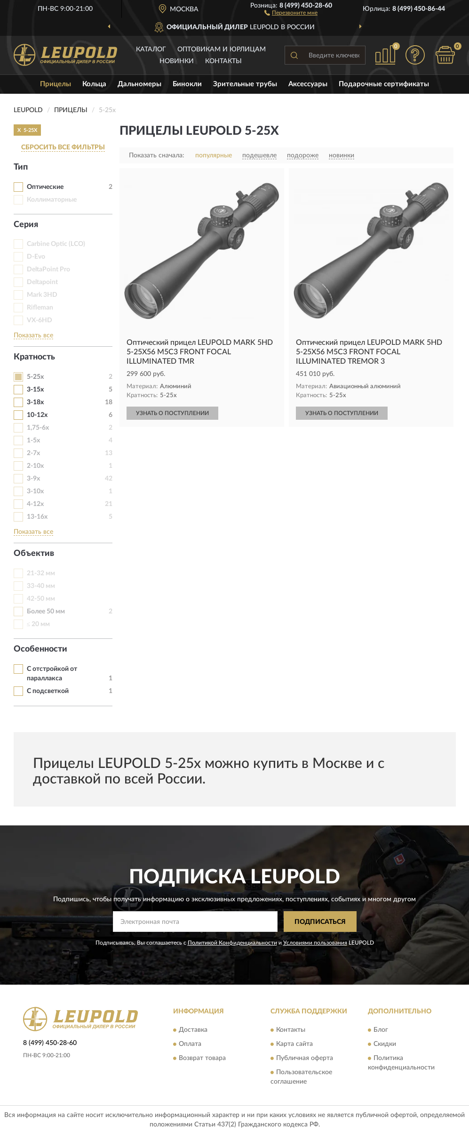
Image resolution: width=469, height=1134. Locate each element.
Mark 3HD (42, 295)
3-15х (35, 389)
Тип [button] (21, 167)
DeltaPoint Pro (48, 269)
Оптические (45, 187)
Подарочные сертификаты (384, 84)
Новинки (176, 61)
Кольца (94, 84)
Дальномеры (139, 84)
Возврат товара (202, 1058)
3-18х (35, 402)
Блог (381, 1030)
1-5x (33, 440)
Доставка (193, 1030)
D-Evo (36, 256)
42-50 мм (41, 599)
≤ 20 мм (38, 624)
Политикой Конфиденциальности (232, 943)
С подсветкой (48, 691)
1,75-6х (38, 427)
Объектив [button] (34, 553)
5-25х (35, 377)
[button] (291, 12)
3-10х (35, 491)
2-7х (33, 453)
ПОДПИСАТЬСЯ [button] (320, 922)
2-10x (35, 466)
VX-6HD (39, 320)
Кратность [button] (34, 357)
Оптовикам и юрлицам (221, 49)
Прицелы (55, 84)
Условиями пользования (315, 943)
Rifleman (40, 307)
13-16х (37, 517)
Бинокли (187, 84)
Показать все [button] (33, 335)
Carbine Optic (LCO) (56, 244)
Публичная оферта (304, 1058)
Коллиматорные (52, 199)
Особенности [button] (40, 649)
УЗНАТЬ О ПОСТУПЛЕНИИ (172, 413)
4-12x (35, 504)
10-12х (37, 415)
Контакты (223, 61)
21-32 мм (41, 573)
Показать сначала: (156, 155)
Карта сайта (294, 1044)
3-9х (33, 478)
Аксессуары (307, 84)
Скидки (385, 1044)
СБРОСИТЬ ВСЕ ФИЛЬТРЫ (63, 147)
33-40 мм (41, 586)
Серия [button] (26, 224)
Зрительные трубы (245, 84)
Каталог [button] (151, 49)
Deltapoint (42, 282)
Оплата (190, 1044)
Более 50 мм (46, 611)
